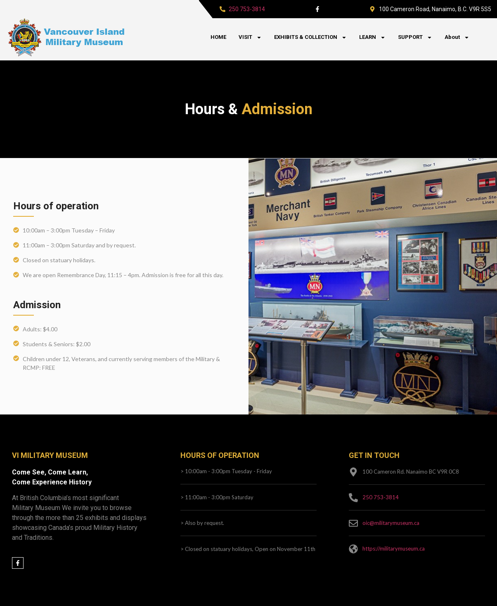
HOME (218, 37)
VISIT (250, 37)
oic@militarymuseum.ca (390, 523)
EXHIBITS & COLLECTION (310, 37)
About (457, 37)
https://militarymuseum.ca (393, 548)
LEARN (372, 37)
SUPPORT (415, 37)
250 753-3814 (247, 9)
